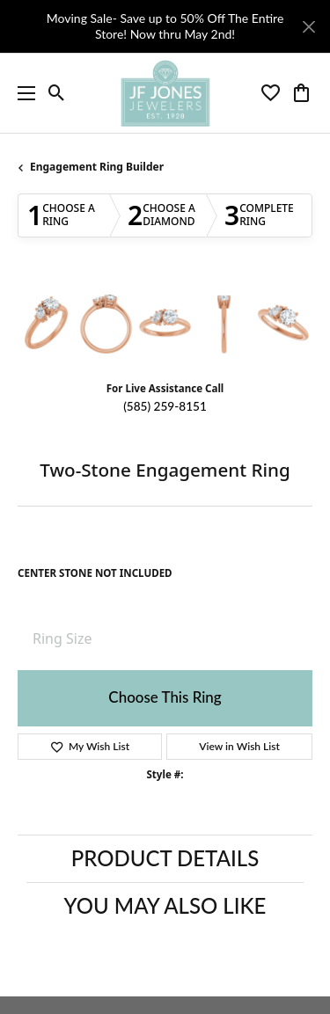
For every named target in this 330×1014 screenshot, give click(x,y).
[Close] (308, 27)
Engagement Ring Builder (97, 166)
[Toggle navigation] (22, 93)
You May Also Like (165, 905)
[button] (57, 93)
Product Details (165, 858)
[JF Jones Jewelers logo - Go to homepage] (165, 93)
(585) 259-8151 (165, 406)
